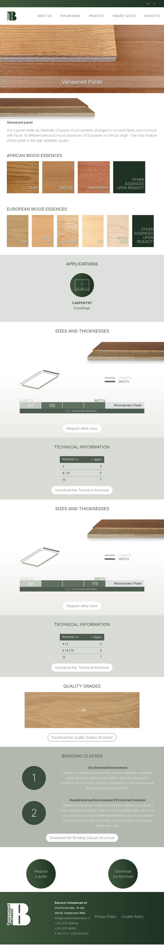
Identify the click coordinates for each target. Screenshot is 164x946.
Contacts (152, 16)
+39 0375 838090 (67, 928)
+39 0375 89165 (65, 933)
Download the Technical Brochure (82, 490)
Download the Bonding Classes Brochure (82, 838)
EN (148, 3)
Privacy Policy (106, 921)
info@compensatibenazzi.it (72, 922)
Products (96, 16)
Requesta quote (41, 876)
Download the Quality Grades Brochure (82, 737)
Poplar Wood (70, 16)
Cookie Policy (133, 921)
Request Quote (124, 16)
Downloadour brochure (123, 876)
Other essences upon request (130, 183)
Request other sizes (82, 428)
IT (154, 3)
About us (45, 16)
